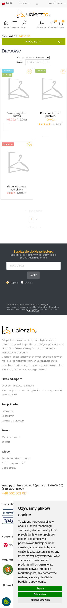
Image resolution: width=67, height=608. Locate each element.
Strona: (40, 57)
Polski (7, 3)
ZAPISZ (33, 275)
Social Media (55, 3)
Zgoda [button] (40, 588)
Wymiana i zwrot (11, 437)
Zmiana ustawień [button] (40, 600)
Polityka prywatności (13, 463)
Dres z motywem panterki (50, 115)
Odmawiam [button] (40, 594)
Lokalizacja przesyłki (13, 420)
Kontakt (23, 3)
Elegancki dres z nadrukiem (16, 188)
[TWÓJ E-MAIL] (33, 266)
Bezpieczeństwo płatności (16, 458)
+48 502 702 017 (14, 493)
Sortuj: (20, 62)
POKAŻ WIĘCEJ (33, 310)
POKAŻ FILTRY (44, 42)
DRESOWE (24, 36)
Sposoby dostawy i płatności (18, 385)
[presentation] (33, 293)
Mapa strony (9, 467)
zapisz (14, 282)
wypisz (28, 282)
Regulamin (8, 415)
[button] (42, 24)
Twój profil (7, 411)
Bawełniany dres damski (16, 115)
